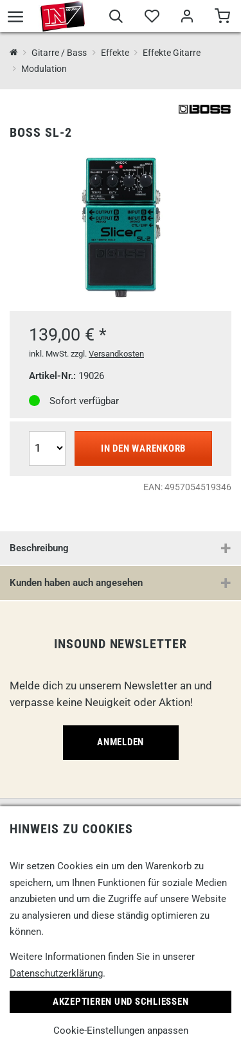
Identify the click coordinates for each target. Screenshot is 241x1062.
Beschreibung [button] (39, 548)
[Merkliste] (151, 18)
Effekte (115, 53)
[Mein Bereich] (186, 18)
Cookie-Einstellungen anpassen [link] (120, 1030)
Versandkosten (116, 353)
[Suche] (116, 18)
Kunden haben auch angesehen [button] (76, 583)
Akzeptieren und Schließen (121, 1001)
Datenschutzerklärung (56, 973)
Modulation (44, 69)
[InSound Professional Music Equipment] (14, 53)
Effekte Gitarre (172, 53)
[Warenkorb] (222, 18)
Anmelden (120, 742)
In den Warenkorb (143, 448)
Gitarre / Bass (59, 53)
